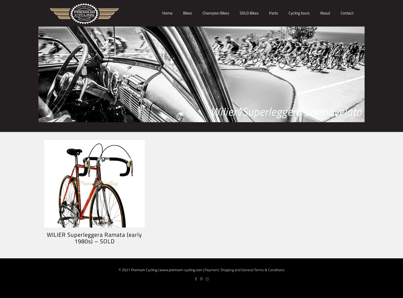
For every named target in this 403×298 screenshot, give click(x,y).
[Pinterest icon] (202, 279)
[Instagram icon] (207, 279)
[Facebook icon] (196, 279)
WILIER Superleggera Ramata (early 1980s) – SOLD (94, 238)
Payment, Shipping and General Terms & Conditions (245, 270)
